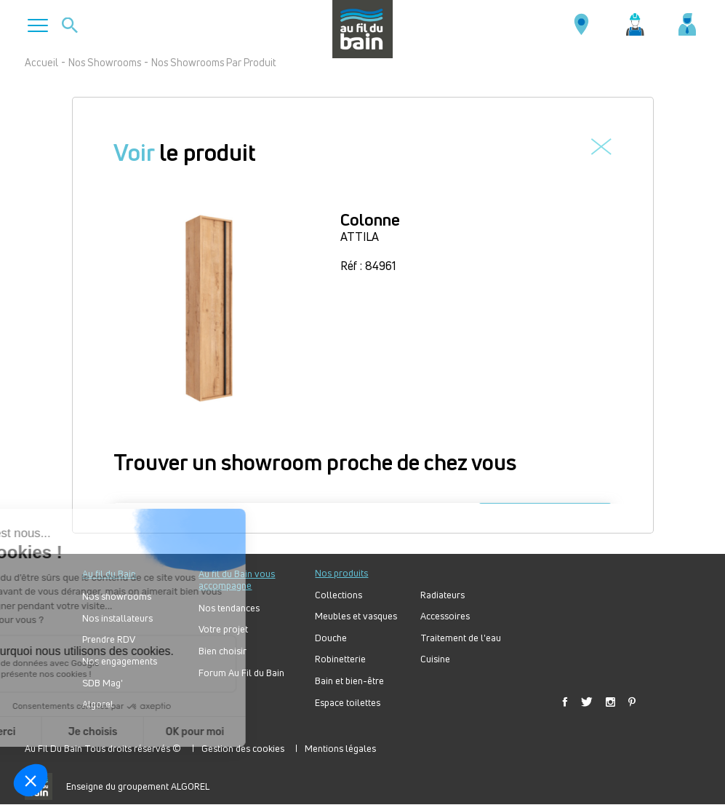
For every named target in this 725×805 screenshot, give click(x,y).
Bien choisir (223, 651)
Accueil (41, 62)
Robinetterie (340, 659)
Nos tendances (229, 608)
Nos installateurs (117, 618)
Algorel (97, 704)
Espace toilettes (347, 702)
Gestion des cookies (242, 748)
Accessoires (445, 616)
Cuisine (435, 659)
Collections (338, 595)
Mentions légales (340, 748)
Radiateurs (442, 595)
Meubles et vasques (356, 616)
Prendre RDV (108, 639)
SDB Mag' (102, 683)
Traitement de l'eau (460, 638)
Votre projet (223, 629)
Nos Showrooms (104, 62)
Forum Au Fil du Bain (241, 673)
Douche (331, 638)
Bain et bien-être (349, 681)
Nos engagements (119, 661)
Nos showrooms (116, 596)
